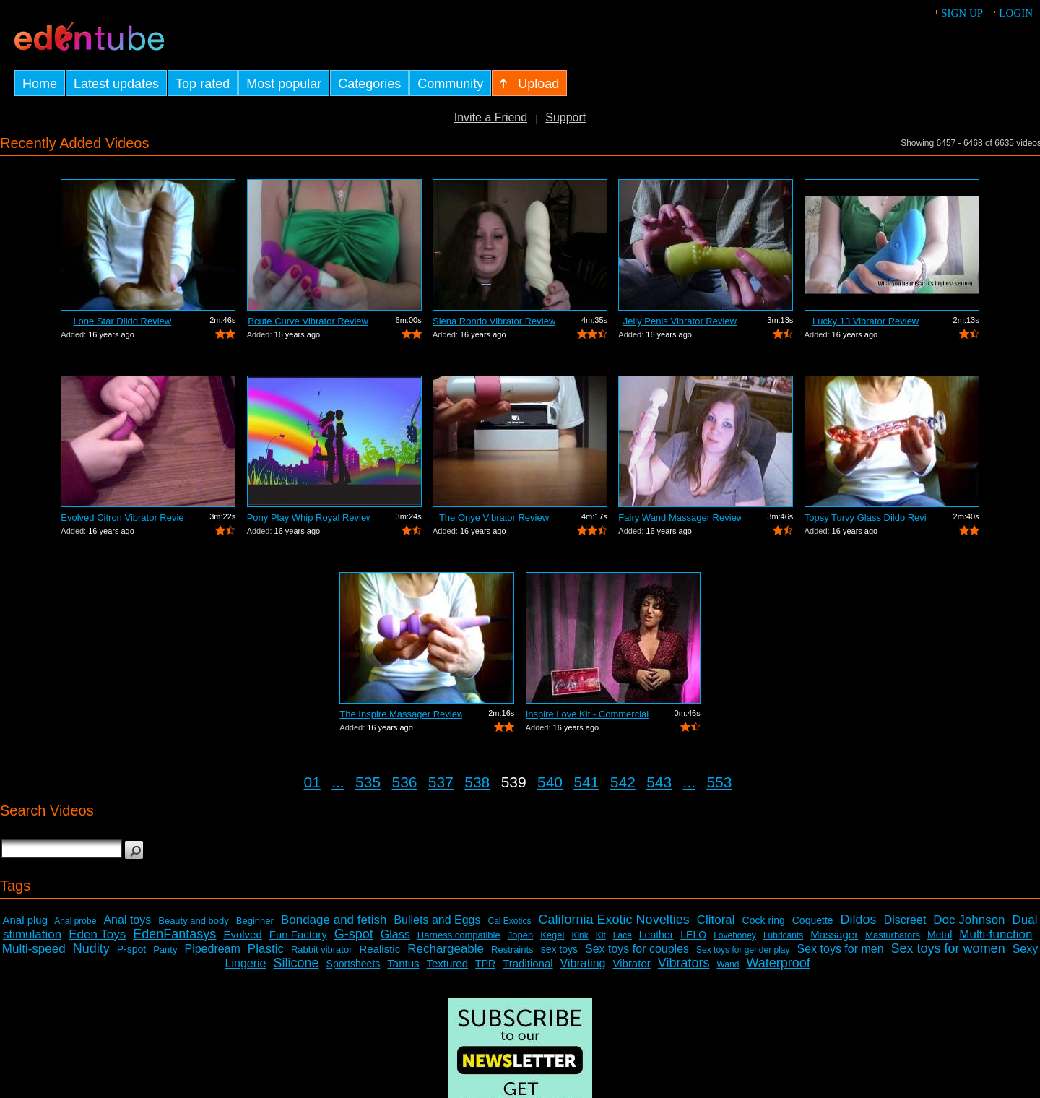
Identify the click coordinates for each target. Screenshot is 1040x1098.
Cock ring (763, 920)
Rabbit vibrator (321, 949)
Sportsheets (353, 963)
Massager (834, 934)
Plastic (266, 949)
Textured (448, 963)
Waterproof (778, 963)
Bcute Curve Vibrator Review (308, 321)
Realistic (380, 949)
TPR (485, 963)
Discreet (905, 920)
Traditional (527, 963)
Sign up (962, 13)
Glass (395, 934)
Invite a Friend (490, 117)
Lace (622, 935)
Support (565, 117)
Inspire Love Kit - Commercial (587, 714)
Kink (579, 935)
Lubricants (783, 935)
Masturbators (892, 935)
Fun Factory (298, 934)
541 (586, 782)
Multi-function (995, 934)
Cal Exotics (510, 921)
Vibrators (684, 963)
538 (477, 782)
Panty (165, 949)
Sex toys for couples (637, 949)
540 (550, 782)
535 (368, 782)
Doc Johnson (969, 920)
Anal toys (127, 920)
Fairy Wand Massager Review (679, 517)
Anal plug (25, 920)
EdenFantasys (174, 934)
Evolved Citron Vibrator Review (122, 517)
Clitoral (716, 920)
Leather (656, 935)
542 (623, 782)
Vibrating (583, 963)
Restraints (512, 949)
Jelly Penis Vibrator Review (680, 321)
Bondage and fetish (334, 920)
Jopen (520, 935)
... (338, 782)
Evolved (242, 934)
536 (404, 782)
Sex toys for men (840, 949)
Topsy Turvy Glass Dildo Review (866, 517)
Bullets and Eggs (437, 920)
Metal (939, 935)
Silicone (296, 963)
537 (441, 782)
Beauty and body (193, 920)
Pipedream (212, 949)
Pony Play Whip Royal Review (308, 517)
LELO (693, 935)
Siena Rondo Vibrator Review (494, 321)
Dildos (859, 919)
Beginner (255, 920)
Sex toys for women (948, 948)
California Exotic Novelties (614, 919)
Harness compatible (458, 935)
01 (312, 782)
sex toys (559, 949)
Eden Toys (97, 934)
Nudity (91, 948)
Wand (727, 964)
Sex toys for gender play (742, 950)
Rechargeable (445, 949)
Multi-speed (34, 949)
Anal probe (75, 921)
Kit (601, 935)
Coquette (812, 920)
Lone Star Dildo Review (122, 321)
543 (659, 782)
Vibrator (631, 963)
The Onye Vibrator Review (494, 517)
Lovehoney (735, 935)
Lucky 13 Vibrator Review (865, 321)
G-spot (353, 934)
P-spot (131, 949)
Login (1016, 13)
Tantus (403, 963)
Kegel (552, 935)
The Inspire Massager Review (400, 714)
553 (719, 782)
